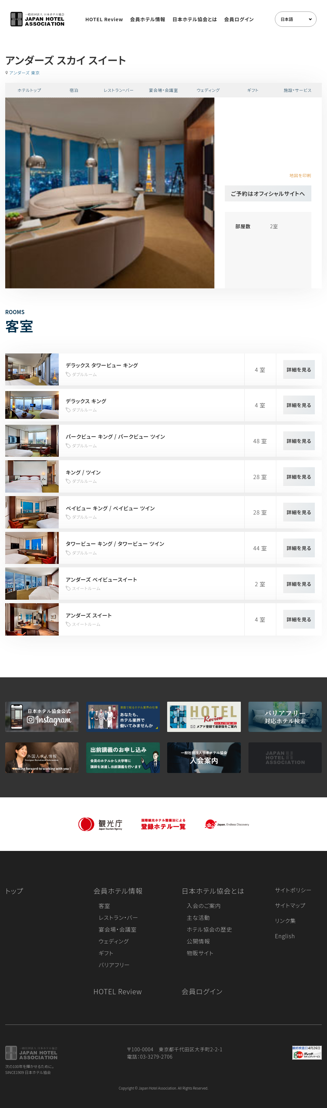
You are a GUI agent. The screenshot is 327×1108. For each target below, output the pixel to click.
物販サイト (200, 953)
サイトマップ (290, 905)
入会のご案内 (204, 905)
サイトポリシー (293, 890)
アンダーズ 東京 (24, 72)
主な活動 (198, 917)
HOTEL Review (104, 19)
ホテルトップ (29, 90)
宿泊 (74, 90)
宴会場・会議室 (163, 90)
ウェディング (208, 90)
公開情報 (198, 941)
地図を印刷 (300, 175)
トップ (14, 891)
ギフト (253, 90)
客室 (105, 905)
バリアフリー (114, 964)
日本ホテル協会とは (194, 19)
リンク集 (285, 920)
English (285, 936)
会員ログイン (239, 19)
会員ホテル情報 (147, 19)
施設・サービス (298, 90)
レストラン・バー (119, 90)
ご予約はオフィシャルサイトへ (268, 193)
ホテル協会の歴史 (209, 929)
